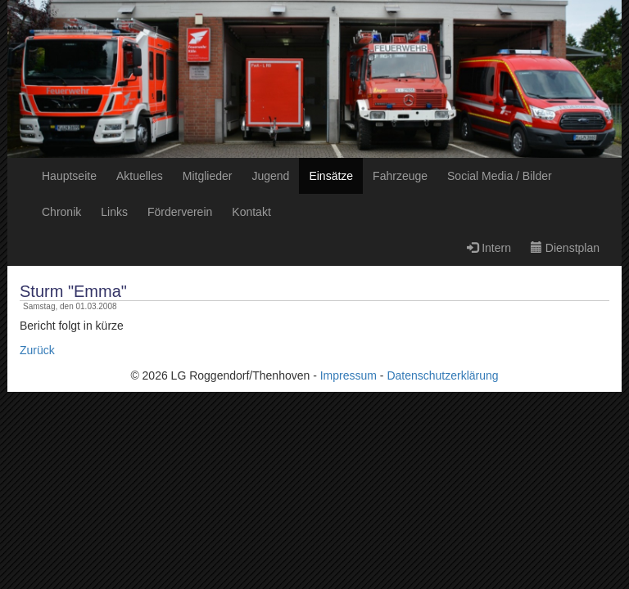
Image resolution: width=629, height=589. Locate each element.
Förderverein (179, 211)
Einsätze (331, 175)
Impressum (348, 375)
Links (114, 211)
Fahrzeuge (400, 175)
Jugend (270, 175)
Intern (489, 247)
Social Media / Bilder (499, 175)
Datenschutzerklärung (442, 375)
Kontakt (251, 211)
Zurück (37, 350)
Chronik (61, 211)
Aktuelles (139, 175)
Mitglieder (208, 175)
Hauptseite (69, 175)
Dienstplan (565, 247)
